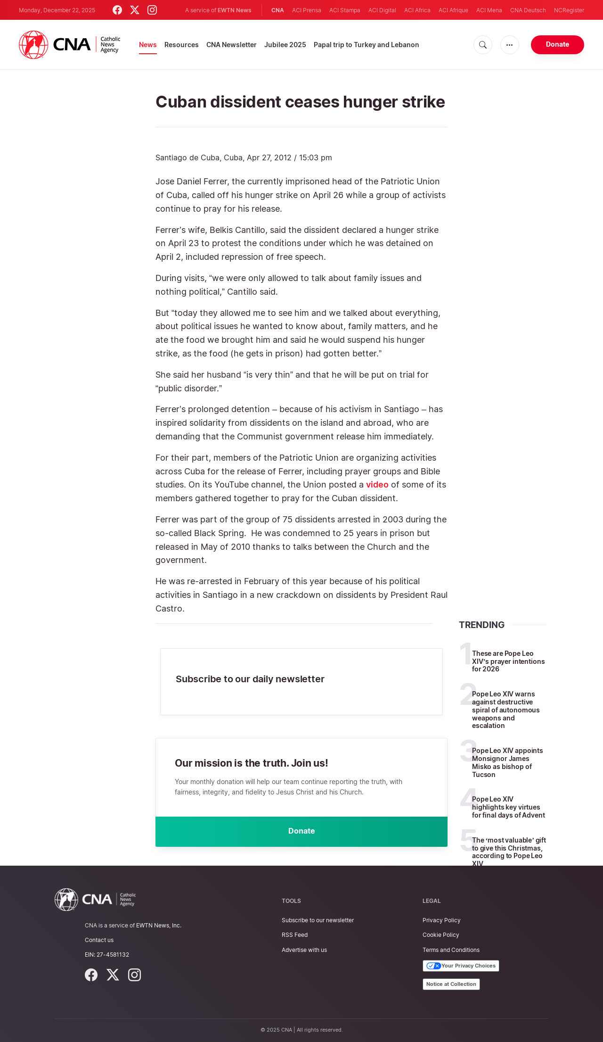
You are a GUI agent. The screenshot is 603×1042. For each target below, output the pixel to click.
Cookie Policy (441, 934)
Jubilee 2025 (285, 45)
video (377, 484)
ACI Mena (489, 10)
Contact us (99, 939)
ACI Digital (382, 10)
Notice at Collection (451, 984)
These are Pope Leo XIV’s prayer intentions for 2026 (508, 661)
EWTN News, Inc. (158, 925)
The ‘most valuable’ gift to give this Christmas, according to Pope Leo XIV (509, 852)
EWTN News (235, 10)
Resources (181, 45)
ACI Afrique (453, 10)
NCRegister (569, 10)
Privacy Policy (442, 920)
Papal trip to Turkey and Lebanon (366, 45)
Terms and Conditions (451, 949)
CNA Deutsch (528, 10)
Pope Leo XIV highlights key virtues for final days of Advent (508, 807)
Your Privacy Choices (461, 966)
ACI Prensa (306, 10)
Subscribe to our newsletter (318, 920)
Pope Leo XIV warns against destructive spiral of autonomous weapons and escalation (506, 709)
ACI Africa (417, 10)
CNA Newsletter (231, 45)
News (148, 45)
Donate (557, 44)
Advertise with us (304, 949)
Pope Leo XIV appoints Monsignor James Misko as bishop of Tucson (507, 762)
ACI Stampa (344, 10)
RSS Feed (295, 934)
